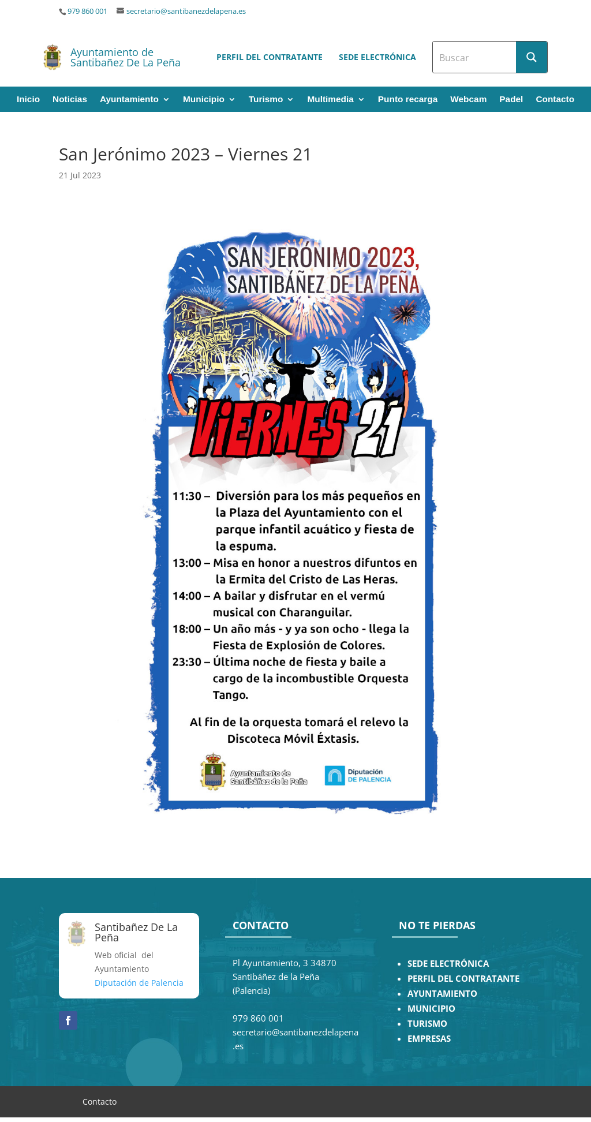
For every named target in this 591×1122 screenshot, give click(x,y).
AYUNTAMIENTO (442, 994)
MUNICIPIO (431, 1009)
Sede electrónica (377, 56)
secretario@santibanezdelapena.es (186, 11)
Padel (511, 99)
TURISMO (427, 1024)
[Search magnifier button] (531, 57)
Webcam (468, 99)
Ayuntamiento (129, 99)
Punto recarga (408, 99)
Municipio (204, 99)
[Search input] (475, 57)
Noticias (70, 99)
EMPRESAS (429, 1039)
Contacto (555, 99)
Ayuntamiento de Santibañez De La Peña (125, 57)
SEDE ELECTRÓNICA (448, 964)
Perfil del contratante (269, 56)
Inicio (28, 99)
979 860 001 (87, 11)
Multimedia (330, 99)
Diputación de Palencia (139, 982)
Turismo (266, 99)
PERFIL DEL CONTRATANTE (463, 979)
